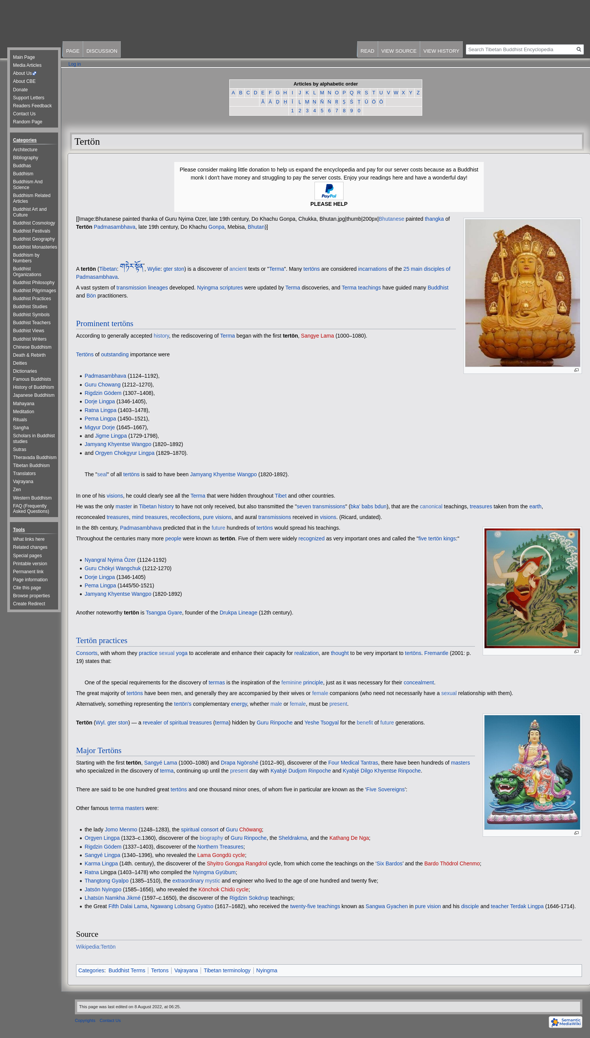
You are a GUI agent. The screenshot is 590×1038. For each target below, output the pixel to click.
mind (137, 517)
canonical (431, 506)
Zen (17, 489)
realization (306, 653)
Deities (20, 363)
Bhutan (256, 227)
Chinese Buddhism (32, 347)
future (218, 528)
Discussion (101, 51)
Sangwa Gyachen (387, 906)
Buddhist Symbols (31, 314)
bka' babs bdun (368, 506)
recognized (311, 538)
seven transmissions (321, 506)
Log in (74, 64)
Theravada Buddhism (35, 457)
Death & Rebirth (29, 355)
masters (460, 763)
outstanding (114, 354)
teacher (500, 906)
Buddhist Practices (32, 298)
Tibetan (108, 269)
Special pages (27, 555)
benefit (365, 722)
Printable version (30, 563)
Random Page (27, 121)
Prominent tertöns (104, 323)
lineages (158, 288)
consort (210, 829)
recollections (185, 517)
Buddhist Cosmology (34, 223)
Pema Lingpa (100, 419)
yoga (181, 653)
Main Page (24, 57)
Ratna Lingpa (100, 410)
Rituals (20, 419)
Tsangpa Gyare (164, 613)
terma (222, 722)
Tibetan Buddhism (31, 465)
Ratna (91, 872)
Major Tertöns (99, 750)
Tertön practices (101, 640)
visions (115, 496)
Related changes (30, 547)
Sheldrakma (293, 838)
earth (535, 506)
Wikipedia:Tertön (96, 947)
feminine (292, 682)
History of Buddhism (33, 387)
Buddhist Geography (34, 239)
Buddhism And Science (27, 184)
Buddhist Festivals (31, 231)
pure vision (428, 906)
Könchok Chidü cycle (224, 889)
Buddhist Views (28, 330)
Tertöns (85, 354)
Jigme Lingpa (111, 436)
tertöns (311, 269)
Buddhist (438, 288)
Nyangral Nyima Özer (110, 560)
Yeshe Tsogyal (322, 722)
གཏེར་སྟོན (131, 267)
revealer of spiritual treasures (177, 722)
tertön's (182, 704)
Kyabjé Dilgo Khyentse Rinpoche (382, 771)
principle (313, 682)
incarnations (372, 269)
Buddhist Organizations (27, 271)
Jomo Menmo (121, 829)
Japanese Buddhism (34, 395)
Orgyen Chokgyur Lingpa (125, 453)
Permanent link (28, 571)
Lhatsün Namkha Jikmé (112, 898)
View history (441, 51)
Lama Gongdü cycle (221, 855)
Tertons (160, 970)
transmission (132, 288)
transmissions (274, 517)
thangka (434, 219)
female (320, 693)
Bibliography (25, 157)
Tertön (84, 227)
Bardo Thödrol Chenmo (452, 863)
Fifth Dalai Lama (128, 906)
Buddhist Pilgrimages (34, 290)
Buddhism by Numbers (26, 258)
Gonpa (217, 227)
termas (217, 682)
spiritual (190, 829)
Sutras (19, 449)
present (338, 704)
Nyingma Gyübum (214, 872)
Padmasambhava (114, 227)
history (161, 336)
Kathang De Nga (349, 838)
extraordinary (188, 881)
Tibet (281, 496)
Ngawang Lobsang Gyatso (181, 906)
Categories (91, 970)
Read (367, 51)
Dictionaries (25, 371)
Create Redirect (29, 603)
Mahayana (23, 403)
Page (72, 51)
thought (340, 653)
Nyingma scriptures (220, 288)
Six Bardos (390, 863)
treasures (481, 506)
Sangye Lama (317, 336)
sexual (166, 653)
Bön (91, 296)
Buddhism (23, 173)
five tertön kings (437, 538)
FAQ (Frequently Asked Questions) (31, 508)
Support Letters (28, 97)
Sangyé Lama (160, 763)
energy (239, 704)
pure (208, 517)
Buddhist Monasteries (35, 247)
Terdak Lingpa (527, 906)
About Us (22, 73)
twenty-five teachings (315, 906)
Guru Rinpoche (275, 722)
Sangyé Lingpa (102, 855)
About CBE (24, 81)
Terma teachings (361, 288)
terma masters (127, 808)
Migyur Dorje (99, 427)
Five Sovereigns (385, 789)
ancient (237, 269)
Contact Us (24, 113)
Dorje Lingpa (99, 401)
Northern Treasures (220, 847)
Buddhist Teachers (32, 322)
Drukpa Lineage (239, 613)
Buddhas (22, 165)
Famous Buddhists (32, 379)
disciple (470, 906)
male (276, 704)
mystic (212, 881)
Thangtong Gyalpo (106, 881)
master (124, 506)
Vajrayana (186, 970)
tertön (88, 269)
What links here (29, 539)
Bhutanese (391, 219)
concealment (419, 682)
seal (102, 474)
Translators (24, 473)
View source (399, 51)
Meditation (23, 411)
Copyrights (85, 1020)
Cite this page (27, 587)
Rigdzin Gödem (103, 393)
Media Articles (27, 65)
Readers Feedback (32, 105)
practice (148, 653)
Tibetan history (156, 506)
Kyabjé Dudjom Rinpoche (301, 771)
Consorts (86, 653)
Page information (30, 579)
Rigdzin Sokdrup (249, 898)
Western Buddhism (32, 498)
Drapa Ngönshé (239, 763)
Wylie (154, 269)
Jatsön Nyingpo (103, 889)
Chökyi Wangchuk (119, 568)
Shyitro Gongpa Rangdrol (237, 863)
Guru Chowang (102, 385)
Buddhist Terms (127, 970)
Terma (276, 269)
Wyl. (101, 722)
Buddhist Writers (30, 339)
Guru (90, 568)
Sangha (21, 427)
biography (212, 838)
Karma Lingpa (101, 863)
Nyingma (266, 970)
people (173, 538)
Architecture (25, 149)
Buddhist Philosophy (34, 282)
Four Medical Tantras (353, 763)
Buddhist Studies (30, 306)
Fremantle (436, 653)
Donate (20, 89)
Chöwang (250, 829)
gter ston (174, 269)
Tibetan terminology (227, 970)
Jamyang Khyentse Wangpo (117, 444)
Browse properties (31, 595)
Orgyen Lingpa (102, 838)
